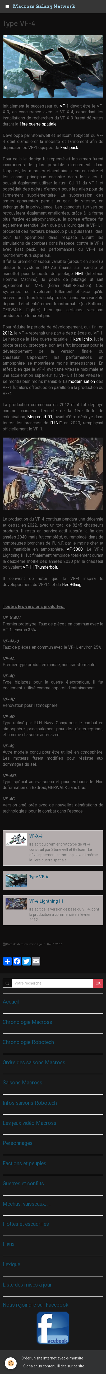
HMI (80, 273)
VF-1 (65, 106)
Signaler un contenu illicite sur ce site (53, 1366)
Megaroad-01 (39, 416)
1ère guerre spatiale (38, 124)
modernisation (82, 381)
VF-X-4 (36, 836)
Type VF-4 (38, 877)
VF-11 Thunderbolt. (40, 567)
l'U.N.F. (57, 422)
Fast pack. (69, 147)
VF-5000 (75, 549)
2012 (7, 333)
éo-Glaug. (74, 584)
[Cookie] (11, 1363)
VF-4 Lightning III (46, 901)
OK (98, 983)
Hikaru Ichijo (81, 339)
